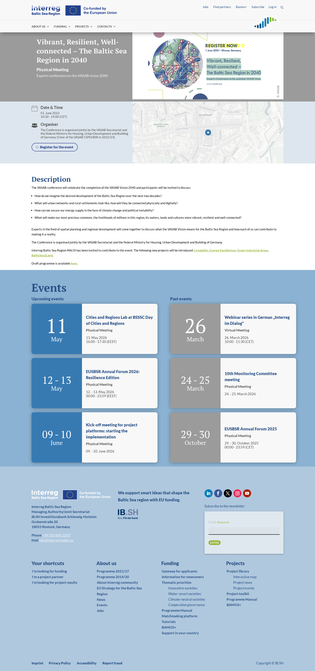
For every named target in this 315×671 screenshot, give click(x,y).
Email (219, 522)
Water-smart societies (184, 594)
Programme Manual (177, 610)
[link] (54, 564)
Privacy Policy (60, 663)
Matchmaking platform (179, 616)
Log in (272, 7)
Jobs (205, 7)
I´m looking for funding (49, 571)
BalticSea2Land (42, 255)
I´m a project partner (47, 577)
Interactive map (245, 577)
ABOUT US (38, 26)
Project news (242, 582)
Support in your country (180, 633)
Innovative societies (182, 588)
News (101, 599)
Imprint (37, 663)
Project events (243, 588)
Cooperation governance (186, 605)
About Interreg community (117, 582)
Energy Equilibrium (223, 250)
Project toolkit (238, 594)
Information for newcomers (183, 577)
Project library (238, 571)
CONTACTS (104, 26)
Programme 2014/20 (113, 577)
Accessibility (86, 663)
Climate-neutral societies (186, 599)
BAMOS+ (169, 627)
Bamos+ (241, 7)
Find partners (222, 7)
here (74, 263)
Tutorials (169, 622)
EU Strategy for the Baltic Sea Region (119, 591)
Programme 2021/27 (113, 571)
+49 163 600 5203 (56, 535)
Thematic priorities (176, 582)
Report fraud (112, 663)
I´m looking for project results (54, 582)
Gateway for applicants (179, 571)
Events (102, 605)
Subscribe (258, 7)
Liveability (201, 250)
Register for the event (56, 147)
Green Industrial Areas (252, 250)
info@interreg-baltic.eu (56, 540)
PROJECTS (82, 26)
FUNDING (60, 26)
